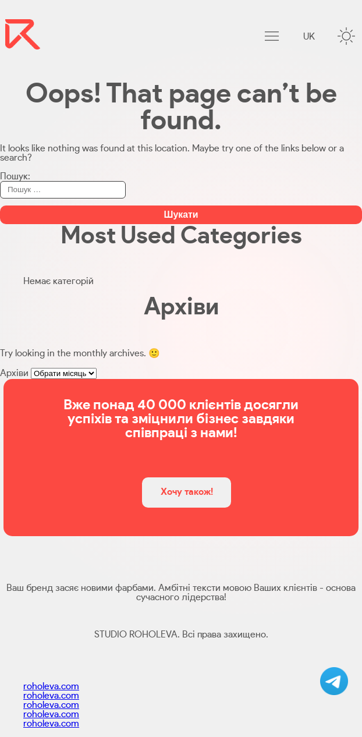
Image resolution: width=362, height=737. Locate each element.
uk (309, 36)
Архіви (14, 373)
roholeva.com (51, 686)
